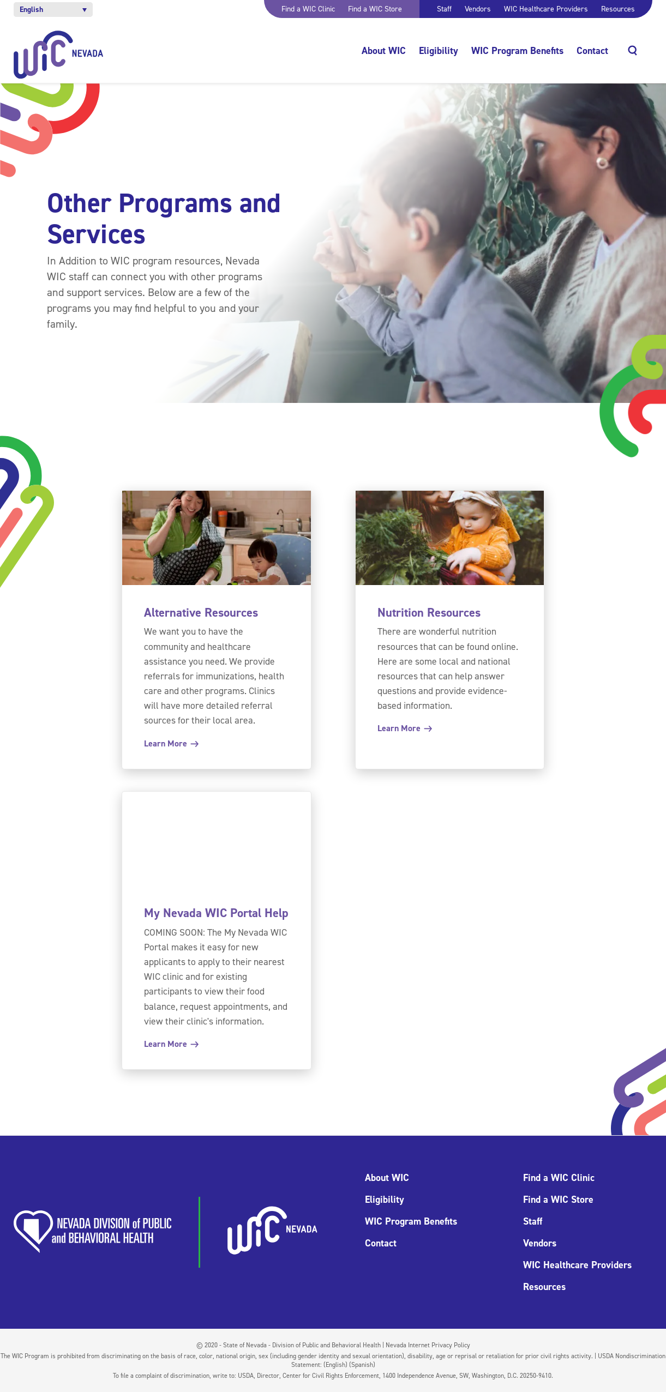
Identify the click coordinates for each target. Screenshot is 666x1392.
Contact (592, 50)
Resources (618, 9)
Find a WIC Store (375, 9)
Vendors (478, 9)
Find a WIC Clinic (308, 9)
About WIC (384, 50)
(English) (335, 1364)
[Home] (59, 55)
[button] (53, 9)
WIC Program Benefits (517, 50)
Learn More (171, 743)
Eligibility (438, 50)
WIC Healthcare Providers (546, 9)
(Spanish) (362, 1364)
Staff (444, 9)
